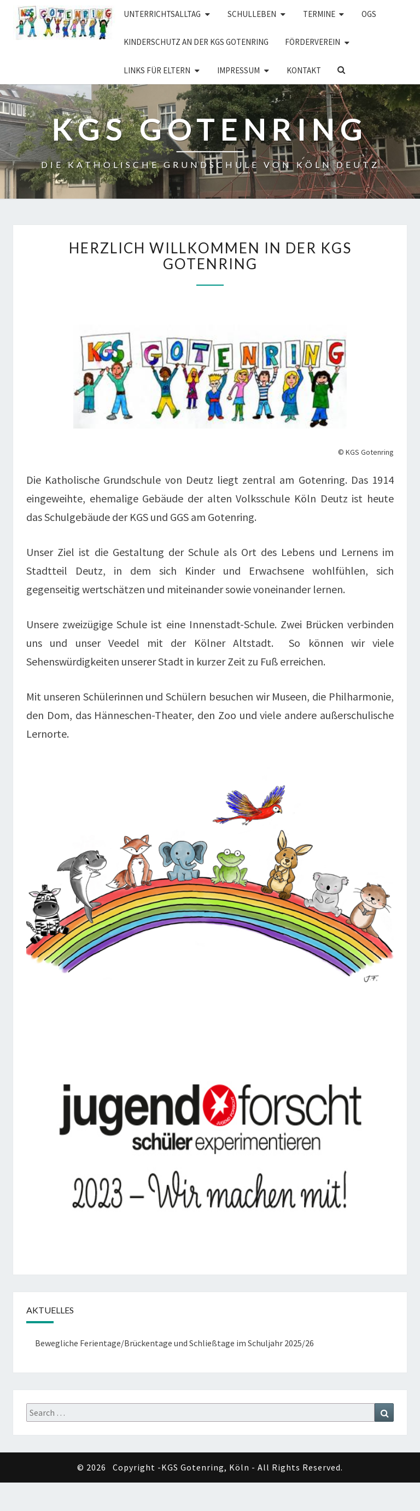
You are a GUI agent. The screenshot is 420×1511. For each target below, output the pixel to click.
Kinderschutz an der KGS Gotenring (196, 42)
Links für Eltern (157, 70)
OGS (368, 14)
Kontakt (304, 70)
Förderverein (312, 42)
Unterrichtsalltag (162, 14)
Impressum (238, 70)
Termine (319, 14)
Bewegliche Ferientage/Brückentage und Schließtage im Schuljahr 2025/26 (174, 1343)
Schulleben (252, 14)
